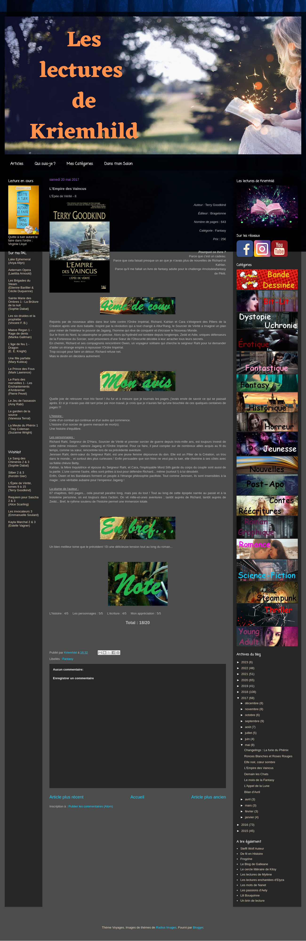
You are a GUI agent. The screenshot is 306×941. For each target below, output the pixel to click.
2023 (245, 662)
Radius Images (166, 927)
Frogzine (246, 859)
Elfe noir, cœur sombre (259, 762)
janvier (250, 817)
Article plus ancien (208, 797)
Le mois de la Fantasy (259, 780)
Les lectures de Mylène (256, 874)
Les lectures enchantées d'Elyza (262, 880)
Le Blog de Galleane (254, 864)
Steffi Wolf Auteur (252, 848)
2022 (245, 668)
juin (248, 739)
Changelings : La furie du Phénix (266, 750)
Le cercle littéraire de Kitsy (258, 869)
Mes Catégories (80, 164)
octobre (250, 715)
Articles (16, 164)
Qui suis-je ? (45, 164)
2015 (245, 831)
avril (248, 799)
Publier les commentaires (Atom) (90, 806)
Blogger (198, 927)
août (248, 727)
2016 (245, 824)
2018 (245, 692)
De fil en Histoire (251, 853)
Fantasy (67, 659)
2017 (245, 698)
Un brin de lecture (252, 900)
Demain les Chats (256, 774)
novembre (252, 709)
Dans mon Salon (118, 164)
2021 (245, 674)
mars (249, 805)
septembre (252, 721)
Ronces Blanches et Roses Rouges (268, 756)
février (249, 811)
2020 (245, 680)
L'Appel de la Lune (256, 786)
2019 (245, 686)
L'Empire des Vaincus (258, 768)
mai (248, 745)
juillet (249, 733)
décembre (252, 703)
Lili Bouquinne (250, 895)
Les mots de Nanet (253, 885)
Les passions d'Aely (253, 890)
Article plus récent (66, 797)
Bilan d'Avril (252, 792)
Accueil (137, 797)
